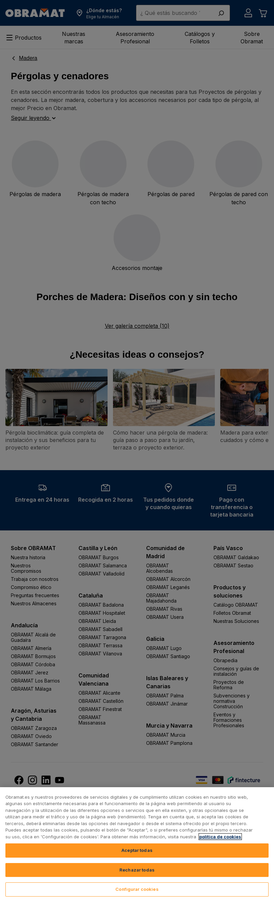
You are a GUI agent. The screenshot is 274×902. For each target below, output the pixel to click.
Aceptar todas (137, 850)
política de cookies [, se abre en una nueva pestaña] (220, 836)
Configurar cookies (136, 889)
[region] (137, 844)
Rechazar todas (137, 870)
